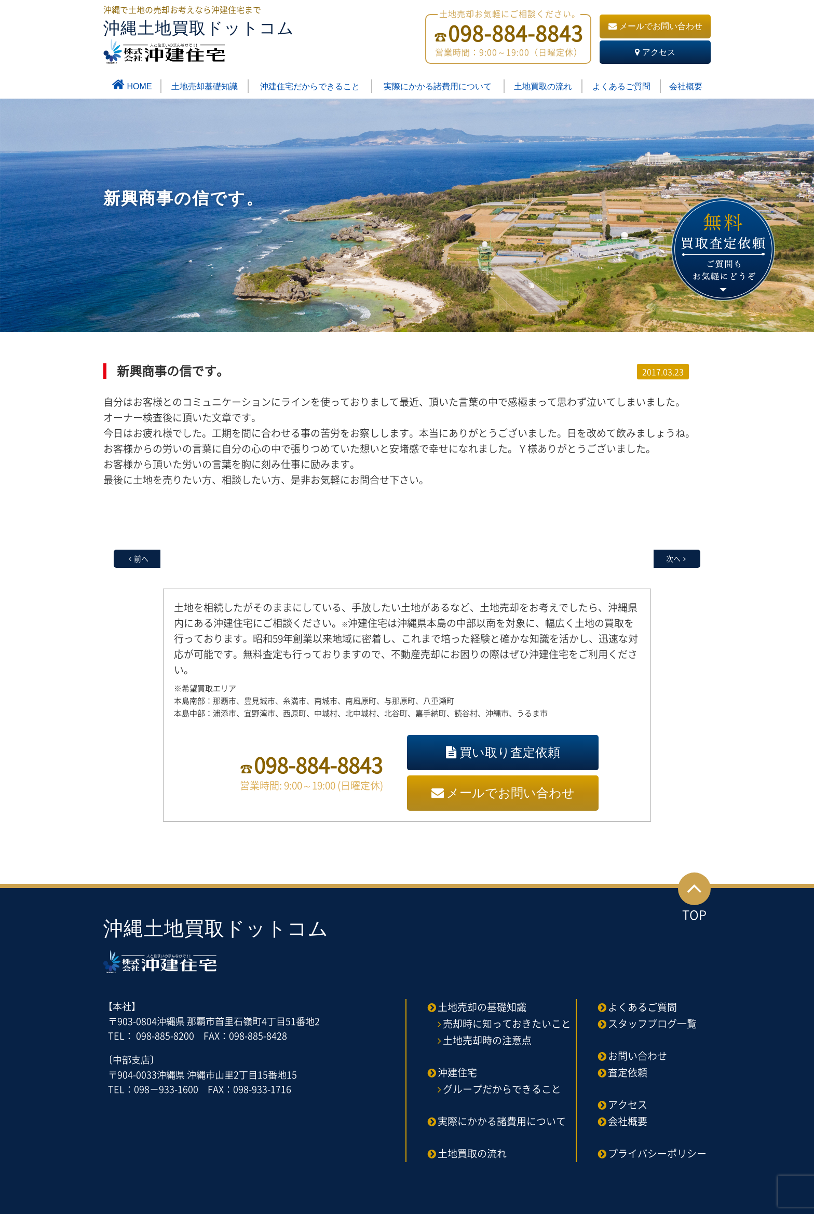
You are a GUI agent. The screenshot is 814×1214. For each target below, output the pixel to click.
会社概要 (685, 86)
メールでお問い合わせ (655, 26)
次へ (673, 558)
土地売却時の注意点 (487, 1040)
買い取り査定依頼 (503, 752)
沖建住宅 (457, 1072)
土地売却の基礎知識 (482, 1007)
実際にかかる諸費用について (438, 86)
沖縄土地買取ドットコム (198, 41)
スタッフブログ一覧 (652, 1023)
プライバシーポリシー (657, 1153)
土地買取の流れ (543, 86)
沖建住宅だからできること (310, 86)
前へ (141, 558)
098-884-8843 (318, 764)
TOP (694, 898)
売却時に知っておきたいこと (507, 1023)
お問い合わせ (637, 1055)
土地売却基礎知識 (204, 86)
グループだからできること (502, 1089)
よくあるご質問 (621, 86)
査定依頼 (627, 1072)
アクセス (655, 52)
